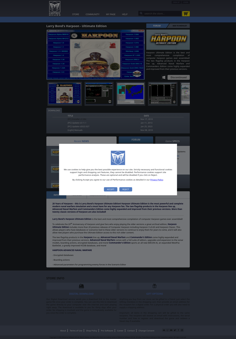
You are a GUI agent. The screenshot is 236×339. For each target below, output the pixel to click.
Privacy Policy (156, 179)
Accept (110, 189)
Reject (125, 189)
